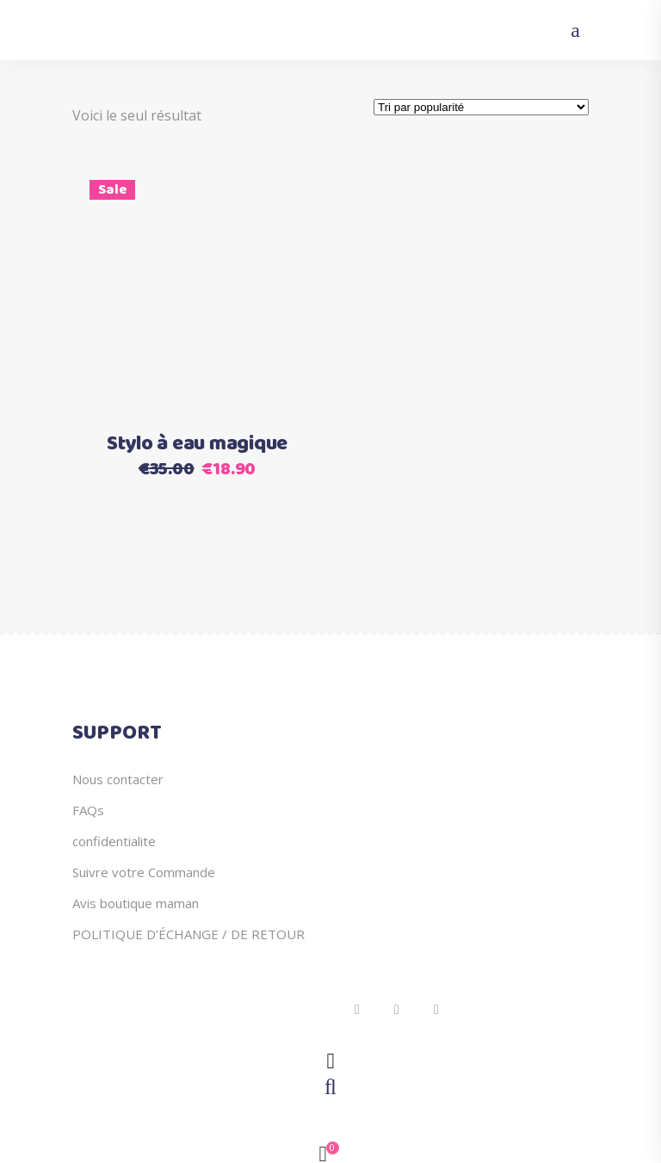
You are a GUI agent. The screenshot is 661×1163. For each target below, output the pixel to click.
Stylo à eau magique (197, 444)
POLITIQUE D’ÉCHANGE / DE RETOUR (188, 934)
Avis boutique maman (135, 903)
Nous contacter (118, 779)
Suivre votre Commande (143, 872)
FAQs (88, 810)
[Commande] (481, 107)
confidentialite (114, 841)
